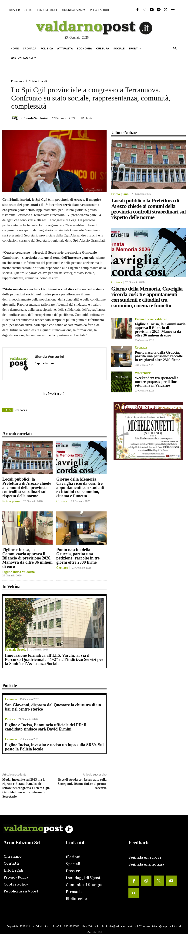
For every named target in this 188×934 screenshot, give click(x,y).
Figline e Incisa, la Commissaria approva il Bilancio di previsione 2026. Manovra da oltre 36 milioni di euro (27, 558)
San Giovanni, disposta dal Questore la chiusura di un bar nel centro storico (53, 707)
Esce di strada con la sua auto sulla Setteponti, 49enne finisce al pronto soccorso (82, 784)
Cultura (61, 501)
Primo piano (11, 501)
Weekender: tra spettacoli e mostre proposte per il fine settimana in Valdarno (156, 381)
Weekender (143, 373)
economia (21, 410)
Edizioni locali (38, 81)
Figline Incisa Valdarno (18, 572)
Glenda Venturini (35, 118)
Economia (17, 81)
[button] (175, 48)
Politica (10, 719)
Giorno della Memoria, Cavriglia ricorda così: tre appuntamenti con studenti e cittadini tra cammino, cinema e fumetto (80, 487)
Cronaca (62, 567)
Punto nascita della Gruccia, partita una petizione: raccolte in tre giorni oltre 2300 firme (78, 556)
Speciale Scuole (15, 649)
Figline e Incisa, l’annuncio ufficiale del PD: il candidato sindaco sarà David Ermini (45, 727)
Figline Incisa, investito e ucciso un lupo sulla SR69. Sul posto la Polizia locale (54, 747)
